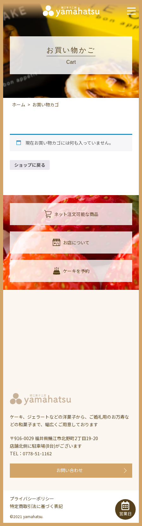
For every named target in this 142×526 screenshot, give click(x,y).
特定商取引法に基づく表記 (36, 506)
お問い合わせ (69, 470)
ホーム (18, 104)
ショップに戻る (29, 165)
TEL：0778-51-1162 (31, 453)
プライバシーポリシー (32, 498)
